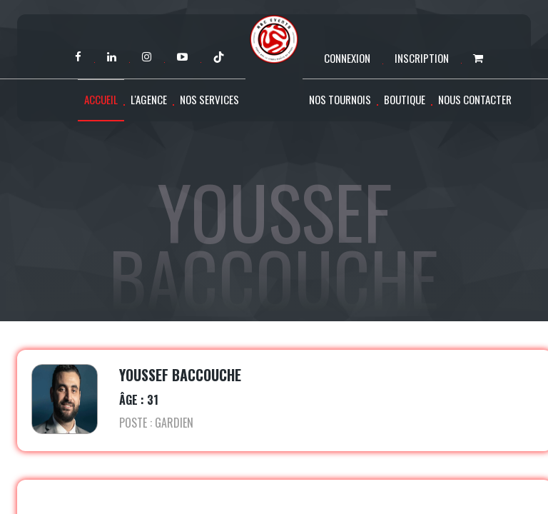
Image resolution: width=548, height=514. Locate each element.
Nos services (209, 99)
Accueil (101, 99)
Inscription (422, 57)
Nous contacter (475, 99)
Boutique (404, 99)
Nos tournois (340, 99)
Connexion (347, 57)
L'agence (149, 99)
